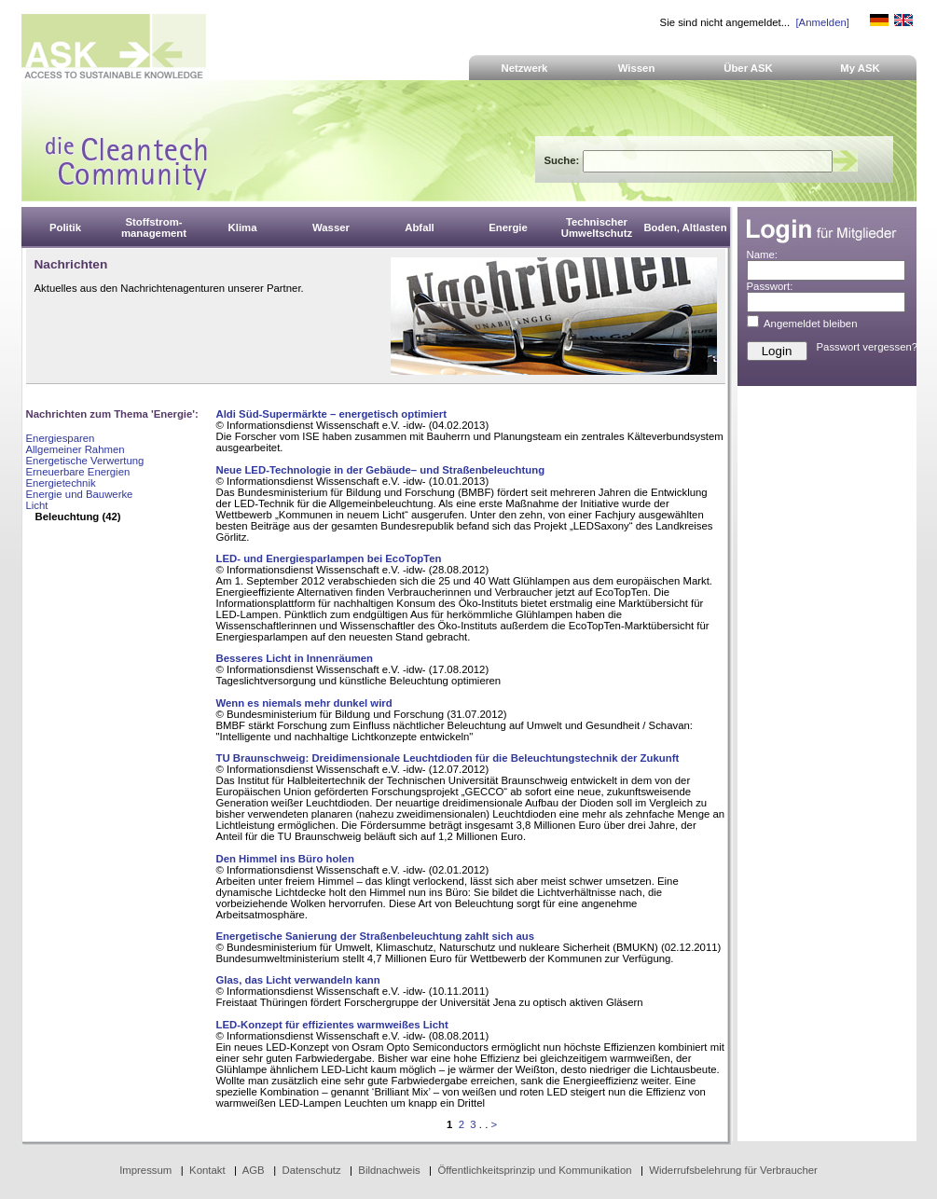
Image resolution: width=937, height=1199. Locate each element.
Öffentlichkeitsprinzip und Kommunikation (534, 1170)
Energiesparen (60, 438)
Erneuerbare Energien (78, 471)
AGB (253, 1170)
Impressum (145, 1170)
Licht (37, 505)
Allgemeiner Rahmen (75, 449)
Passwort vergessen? (867, 346)
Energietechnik (61, 483)
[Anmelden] (821, 22)
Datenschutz (311, 1170)
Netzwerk (525, 68)
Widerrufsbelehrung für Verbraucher (733, 1170)
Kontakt (207, 1170)
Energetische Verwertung (85, 460)
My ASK (860, 68)
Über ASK (748, 68)
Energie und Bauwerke (79, 494)
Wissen (636, 68)
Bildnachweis (389, 1170)
